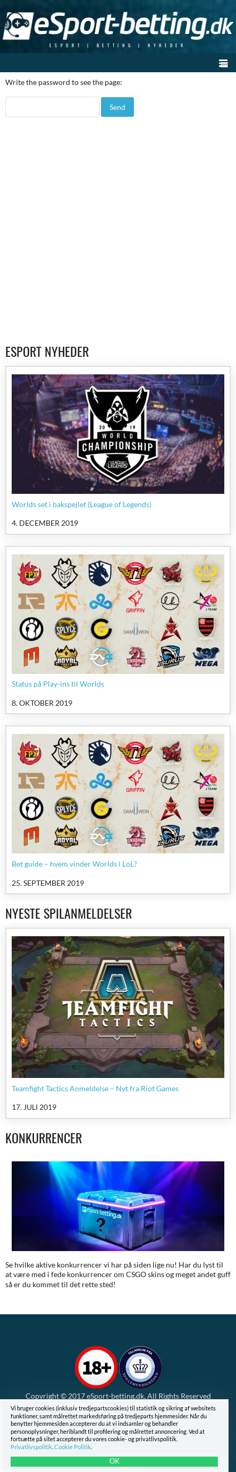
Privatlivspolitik (31, 1446)
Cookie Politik (72, 1446)
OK (114, 1461)
